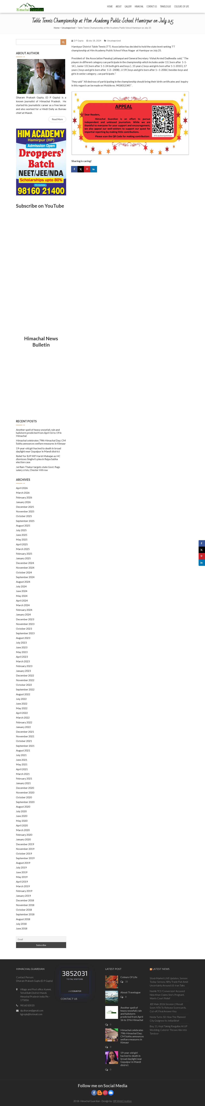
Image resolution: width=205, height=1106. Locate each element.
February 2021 (24, 778)
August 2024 (23, 581)
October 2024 (24, 572)
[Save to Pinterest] (87, 169)
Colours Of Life (181, 6)
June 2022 (21, 703)
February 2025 (24, 553)
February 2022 (24, 722)
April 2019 (22, 881)
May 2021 (21, 764)
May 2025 (21, 539)
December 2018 (25, 900)
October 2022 (24, 684)
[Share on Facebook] (74, 169)
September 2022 (25, 689)
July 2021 (21, 755)
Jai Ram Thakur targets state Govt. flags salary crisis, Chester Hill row (38, 468)
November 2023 (25, 623)
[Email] (41, 939)
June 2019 (21, 872)
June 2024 (21, 590)
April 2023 (22, 656)
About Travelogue (130, 992)
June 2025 (21, 534)
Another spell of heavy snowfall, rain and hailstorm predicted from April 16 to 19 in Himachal (39, 432)
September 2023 (25, 633)
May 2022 (21, 708)
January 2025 (23, 558)
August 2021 (23, 750)
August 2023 (23, 637)
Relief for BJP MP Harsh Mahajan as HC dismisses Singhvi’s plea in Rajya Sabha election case (38, 459)
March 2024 (23, 605)
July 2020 (21, 811)
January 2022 (23, 726)
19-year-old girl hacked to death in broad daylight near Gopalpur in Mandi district (38, 450)
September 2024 (25, 577)
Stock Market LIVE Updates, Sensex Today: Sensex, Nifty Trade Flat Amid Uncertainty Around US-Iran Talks (169, 982)
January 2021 (23, 783)
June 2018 (21, 928)
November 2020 (25, 792)
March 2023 (23, 661)
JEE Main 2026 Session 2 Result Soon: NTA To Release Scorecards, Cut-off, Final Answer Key (168, 1008)
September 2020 (25, 801)
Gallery (128, 6)
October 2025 (24, 516)
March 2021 (23, 773)
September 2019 (25, 858)
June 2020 (21, 815)
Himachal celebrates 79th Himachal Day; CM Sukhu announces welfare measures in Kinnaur (41, 442)
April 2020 (22, 825)
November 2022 (25, 680)
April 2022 (22, 712)
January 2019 (23, 895)
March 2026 (23, 492)
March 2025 (23, 548)
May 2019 (21, 876)
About (118, 6)
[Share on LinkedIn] (94, 169)
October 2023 (24, 628)
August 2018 (23, 919)
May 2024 (21, 595)
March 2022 (23, 717)
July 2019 (21, 867)
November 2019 (25, 848)
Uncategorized (68, 27)
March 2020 (23, 830)
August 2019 (23, 862)
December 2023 (25, 619)
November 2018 (25, 904)
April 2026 (22, 487)
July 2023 (21, 642)
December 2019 (25, 844)
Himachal (139, 6)
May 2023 (21, 651)
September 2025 (25, 520)
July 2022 (21, 698)
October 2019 (24, 853)
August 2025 (23, 525)
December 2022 (25, 675)
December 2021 (25, 731)
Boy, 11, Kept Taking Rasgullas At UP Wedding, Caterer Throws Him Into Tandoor (168, 1030)
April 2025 (22, 544)
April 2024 (22, 600)
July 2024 (21, 586)
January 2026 (23, 502)
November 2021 (25, 736)
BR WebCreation (122, 1101)
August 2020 (23, 806)
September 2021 (25, 745)
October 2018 (24, 909)
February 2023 (24, 665)
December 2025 (25, 506)
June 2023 (21, 647)
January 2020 (23, 839)
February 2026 (24, 497)
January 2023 (23, 670)
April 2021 (22, 769)
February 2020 (24, 834)
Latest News (160, 968)
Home (110, 6)
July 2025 (21, 530)
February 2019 (24, 890)
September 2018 (25, 914)
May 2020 (21, 820)
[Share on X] (81, 169)
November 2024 (25, 567)
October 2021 (24, 740)
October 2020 (24, 797)
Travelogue (165, 6)
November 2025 (25, 511)
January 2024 (23, 614)
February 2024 (24, 609)
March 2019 (23, 886)
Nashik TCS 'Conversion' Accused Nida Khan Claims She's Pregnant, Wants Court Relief (167, 995)
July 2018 (21, 923)
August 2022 (23, 694)
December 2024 (25, 562)
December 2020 (25, 787)
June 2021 (21, 759)
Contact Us (152, 6)
